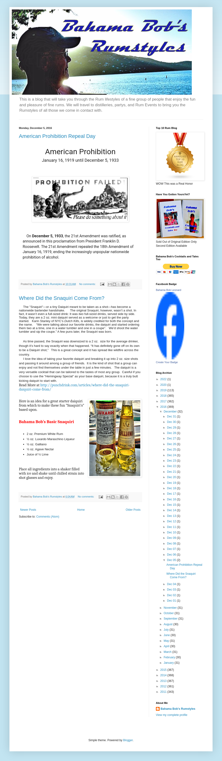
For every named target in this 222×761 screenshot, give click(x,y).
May (167, 640)
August (168, 624)
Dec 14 (172, 510)
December (171, 411)
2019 (163, 390)
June (167, 635)
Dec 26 (172, 444)
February (170, 657)
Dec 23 (172, 460)
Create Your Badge (167, 362)
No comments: (87, 284)
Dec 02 (172, 595)
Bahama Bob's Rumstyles (178, 708)
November (171, 607)
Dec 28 (172, 433)
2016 (163, 406)
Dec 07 (172, 549)
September (171, 618)
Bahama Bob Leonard (168, 290)
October (169, 613)
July (167, 629)
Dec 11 (172, 527)
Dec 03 (172, 589)
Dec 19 (172, 483)
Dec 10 (172, 532)
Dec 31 (172, 416)
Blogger (128, 740)
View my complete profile (171, 715)
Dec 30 (172, 422)
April (167, 646)
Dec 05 (172, 560)
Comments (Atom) (47, 516)
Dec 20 (172, 477)
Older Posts (133, 509)
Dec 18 (172, 488)
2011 (163, 691)
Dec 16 (172, 499)
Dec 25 (172, 449)
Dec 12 (172, 521)
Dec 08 (172, 543)
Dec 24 (172, 455)
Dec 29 (172, 427)
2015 (163, 670)
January (169, 662)
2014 (163, 675)
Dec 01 (172, 600)
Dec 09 (172, 538)
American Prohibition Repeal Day (57, 136)
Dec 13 (172, 516)
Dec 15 (172, 504)
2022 (163, 379)
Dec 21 (172, 471)
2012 (163, 686)
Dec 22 (172, 466)
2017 (163, 401)
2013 (163, 681)
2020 (163, 385)
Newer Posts (28, 509)
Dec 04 (172, 584)
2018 (163, 395)
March (168, 652)
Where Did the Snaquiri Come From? (61, 298)
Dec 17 (172, 493)
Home (81, 509)
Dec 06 (172, 554)
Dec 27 (172, 438)
